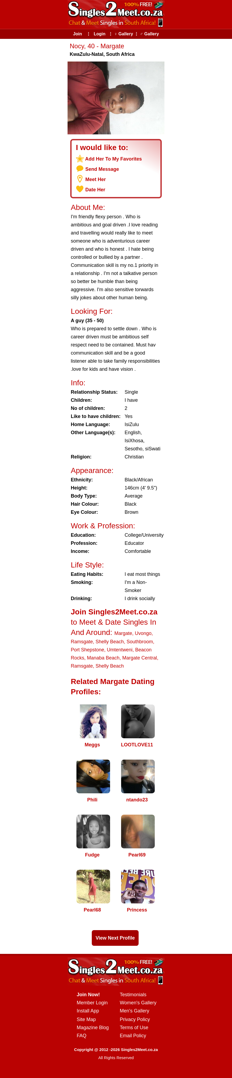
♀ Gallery (123, 34)
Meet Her (95, 179)
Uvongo (143, 633)
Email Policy (133, 1035)
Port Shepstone (87, 649)
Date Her (95, 189)
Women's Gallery (138, 1002)
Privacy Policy (135, 1019)
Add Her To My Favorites (113, 159)
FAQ (81, 1035)
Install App (88, 1011)
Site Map (86, 1019)
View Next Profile (115, 938)
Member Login (92, 1002)
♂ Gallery (149, 34)
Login (100, 34)
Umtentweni (119, 649)
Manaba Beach (103, 658)
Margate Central (139, 658)
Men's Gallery (134, 1011)
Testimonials (133, 994)
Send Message (102, 169)
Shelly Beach (110, 641)
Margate (123, 633)
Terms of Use (134, 1027)
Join (77, 34)
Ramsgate (82, 641)
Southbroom (139, 641)
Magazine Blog (93, 1027)
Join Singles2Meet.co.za (114, 612)
